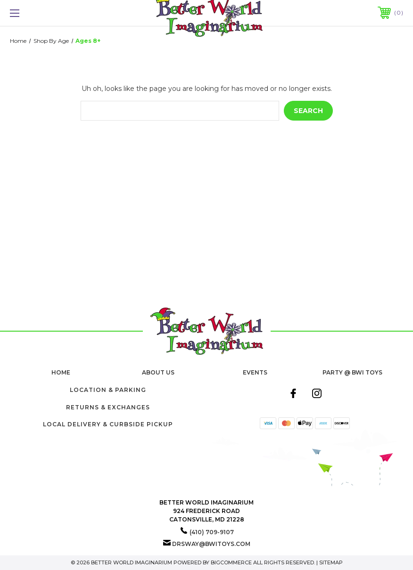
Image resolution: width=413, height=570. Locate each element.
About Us (158, 372)
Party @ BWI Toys (352, 372)
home (60, 372)
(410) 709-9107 (212, 532)
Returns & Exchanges (108, 407)
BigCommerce (231, 562)
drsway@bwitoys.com (211, 543)
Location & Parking (108, 389)
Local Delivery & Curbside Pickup (108, 424)
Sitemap (331, 562)
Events (255, 372)
